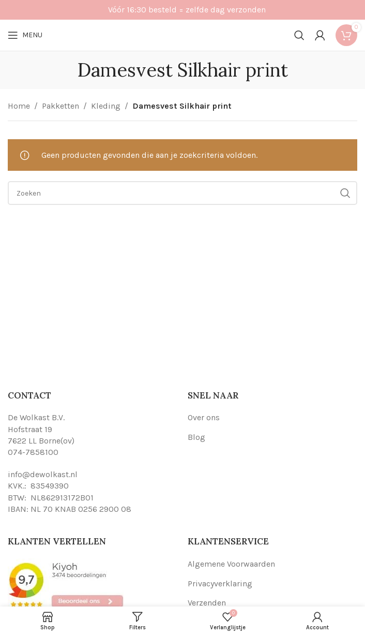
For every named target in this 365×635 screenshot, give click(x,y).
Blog (196, 437)
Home (19, 106)
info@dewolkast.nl (43, 474)
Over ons (204, 417)
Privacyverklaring (220, 583)
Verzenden (207, 603)
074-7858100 (33, 452)
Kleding (105, 106)
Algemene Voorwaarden (231, 564)
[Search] (299, 35)
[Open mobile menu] (25, 35)
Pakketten (60, 106)
